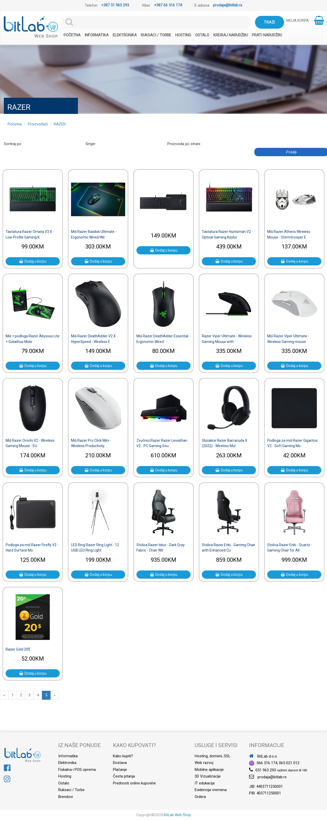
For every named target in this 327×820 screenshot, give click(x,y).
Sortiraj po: (13, 144)
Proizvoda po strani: (184, 144)
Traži (269, 22)
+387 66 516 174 (168, 5)
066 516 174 (267, 763)
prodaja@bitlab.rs (227, 5)
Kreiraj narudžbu (230, 35)
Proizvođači (38, 124)
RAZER (60, 124)
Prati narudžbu (267, 35)
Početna (72, 35)
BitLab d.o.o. (263, 756)
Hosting (183, 35)
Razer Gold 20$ (18, 649)
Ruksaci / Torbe (156, 35)
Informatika (97, 35)
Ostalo (202, 35)
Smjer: (91, 144)
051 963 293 (265, 770)
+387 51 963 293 (115, 5)
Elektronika (125, 35)
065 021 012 (289, 763)
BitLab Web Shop (177, 815)
